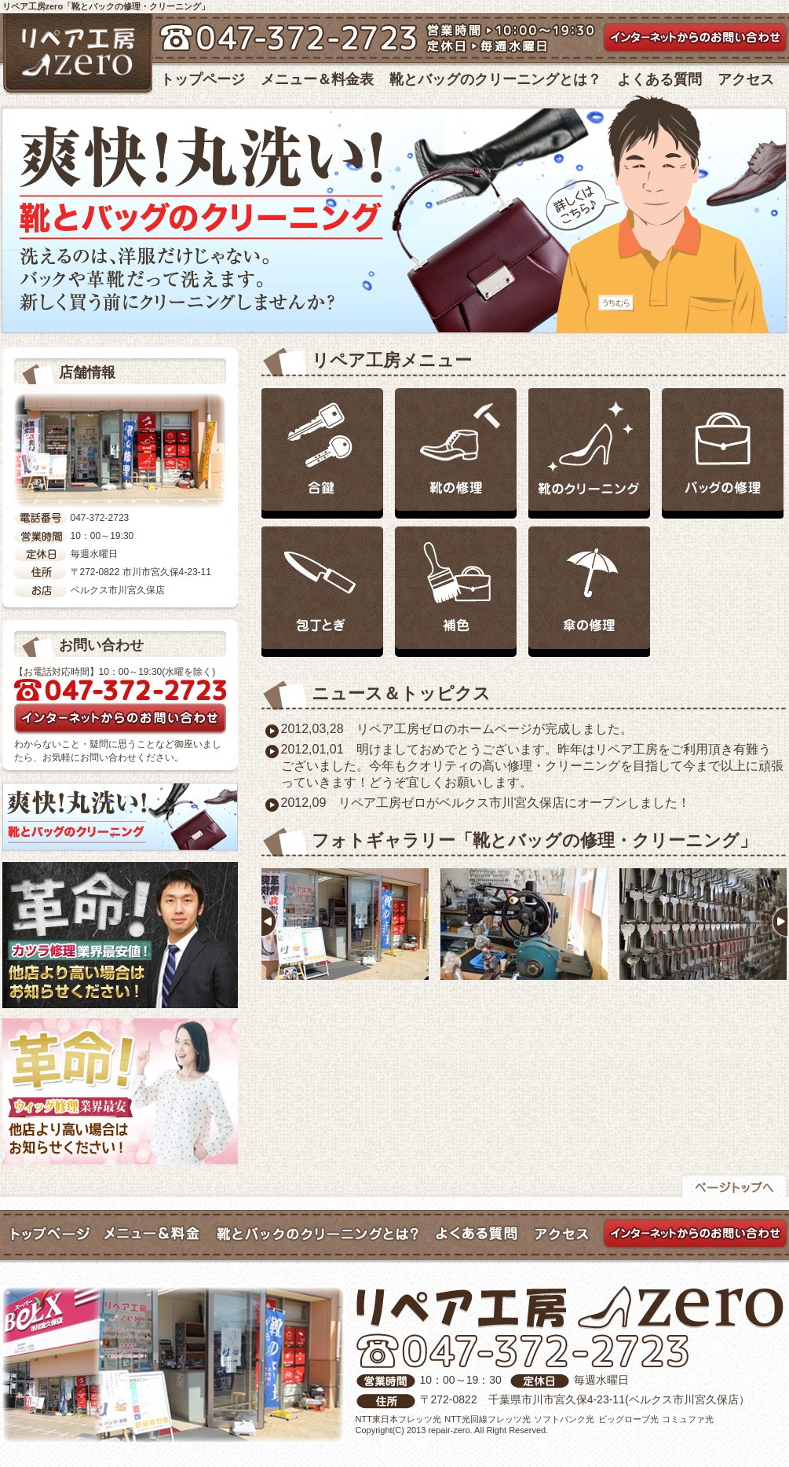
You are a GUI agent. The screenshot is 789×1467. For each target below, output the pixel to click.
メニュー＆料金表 (317, 79)
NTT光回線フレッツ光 (487, 1419)
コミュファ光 (688, 1419)
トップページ (202, 79)
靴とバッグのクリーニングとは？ (495, 79)
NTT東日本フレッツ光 (398, 1419)
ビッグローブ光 (628, 1419)
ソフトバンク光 (564, 1419)
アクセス (746, 79)
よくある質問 (659, 79)
